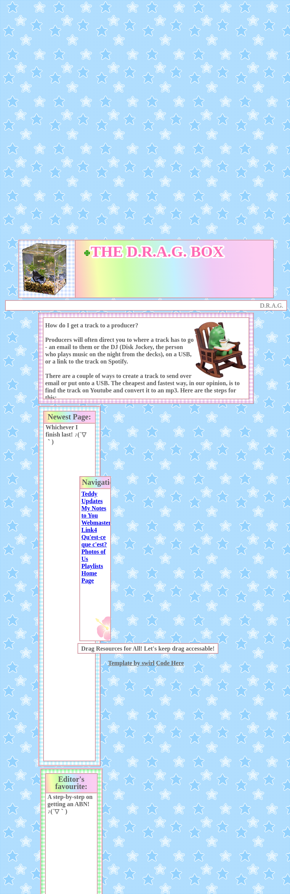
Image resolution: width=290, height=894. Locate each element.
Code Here (170, 663)
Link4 (89, 530)
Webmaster (96, 522)
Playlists (92, 566)
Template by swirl (131, 663)
